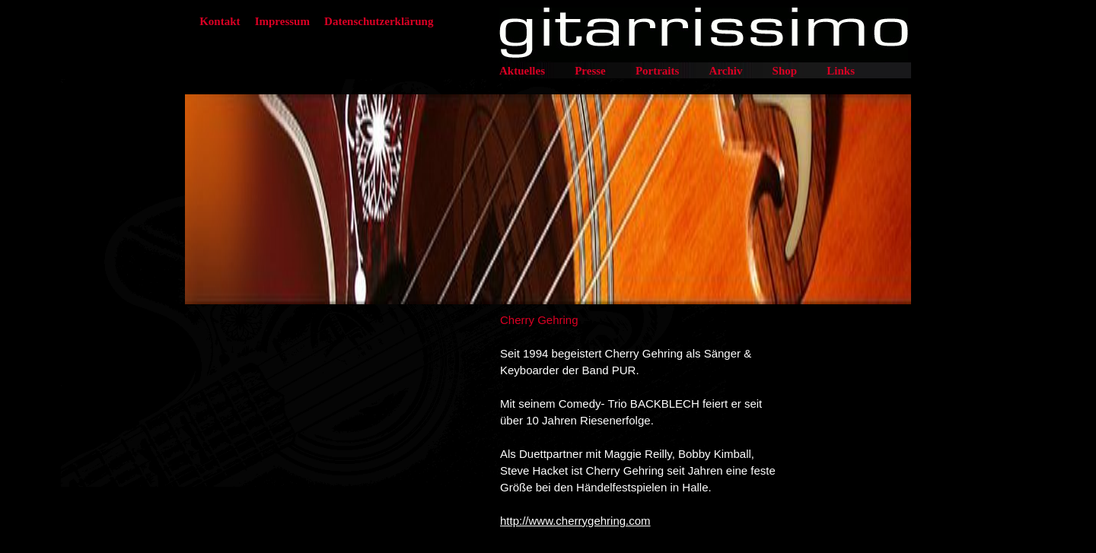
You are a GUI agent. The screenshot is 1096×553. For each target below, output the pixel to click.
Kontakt (219, 21)
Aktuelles (522, 71)
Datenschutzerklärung (378, 21)
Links (841, 71)
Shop (785, 71)
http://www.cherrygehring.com (575, 520)
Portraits (657, 71)
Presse (590, 71)
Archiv (726, 71)
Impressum (282, 21)
